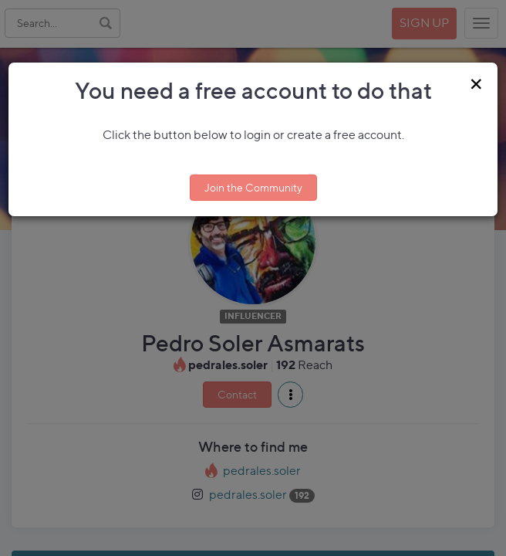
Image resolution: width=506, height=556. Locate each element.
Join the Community (253, 187)
